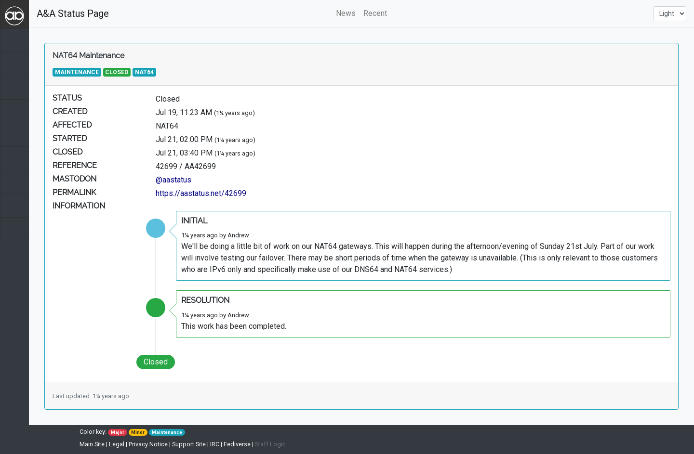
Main (92, 444)
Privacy (148, 444)
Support (189, 444)
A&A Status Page (73, 13)
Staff (270, 444)
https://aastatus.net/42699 (201, 193)
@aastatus (173, 179)
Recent (375, 13)
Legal (116, 444)
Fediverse (237, 444)
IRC (214, 444)
